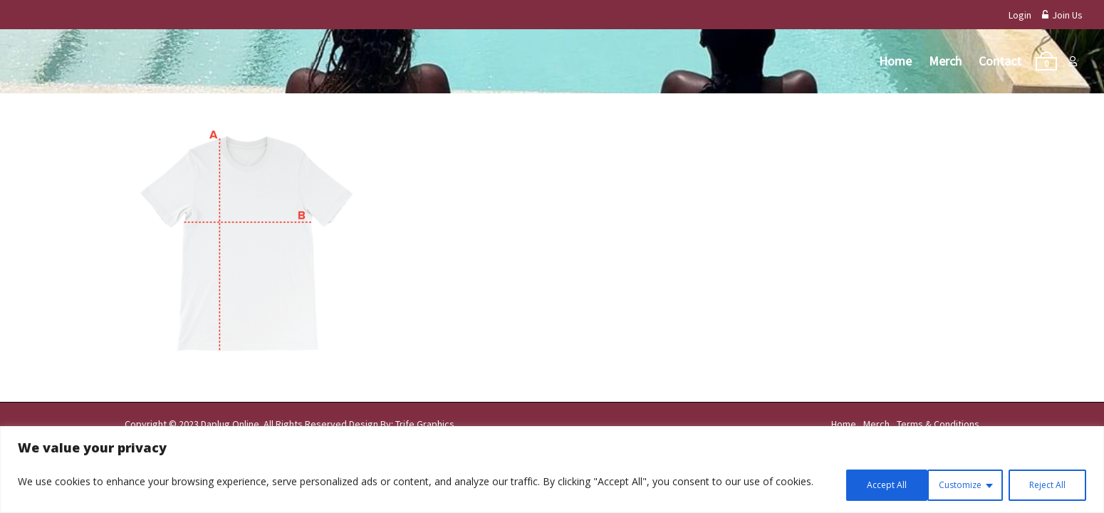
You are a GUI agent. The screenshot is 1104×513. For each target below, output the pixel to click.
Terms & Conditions (938, 424)
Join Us (1062, 15)
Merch (945, 61)
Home (895, 61)
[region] (552, 471)
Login (1020, 15)
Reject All (952, 483)
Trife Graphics (424, 424)
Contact (1000, 61)
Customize (858, 483)
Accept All (1043, 483)
